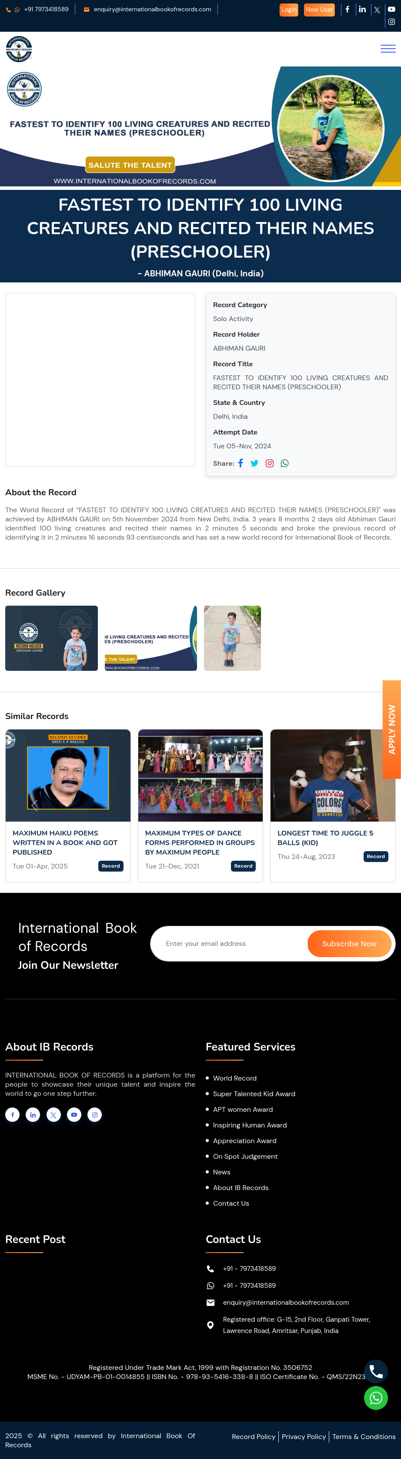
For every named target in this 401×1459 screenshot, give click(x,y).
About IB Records (241, 1187)
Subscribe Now (349, 943)
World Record (235, 1078)
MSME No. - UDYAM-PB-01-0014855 (86, 1376)
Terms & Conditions (364, 1436)
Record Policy (253, 1436)
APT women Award (243, 1109)
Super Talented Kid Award (254, 1093)
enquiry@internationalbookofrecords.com (147, 9)
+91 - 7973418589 (249, 1268)
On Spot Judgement (245, 1156)
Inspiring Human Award (250, 1125)
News (222, 1172)
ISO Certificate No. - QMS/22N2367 (317, 1376)
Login (289, 9)
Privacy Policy (304, 1436)
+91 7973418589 (37, 9)
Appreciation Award (245, 1140)
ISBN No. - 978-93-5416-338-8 (202, 1376)
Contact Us (231, 1203)
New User (319, 9)
